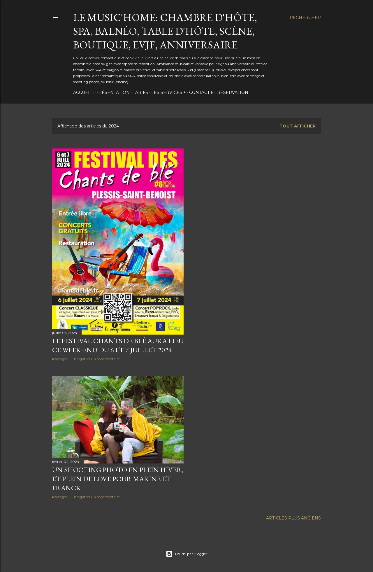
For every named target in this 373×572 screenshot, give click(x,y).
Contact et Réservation (218, 92)
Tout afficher (297, 126)
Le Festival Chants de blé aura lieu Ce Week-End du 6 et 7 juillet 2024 (118, 345)
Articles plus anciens (293, 518)
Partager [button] (59, 359)
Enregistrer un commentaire (96, 359)
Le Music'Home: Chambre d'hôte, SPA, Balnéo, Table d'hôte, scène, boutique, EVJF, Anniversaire (165, 31)
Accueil (82, 92)
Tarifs (140, 92)
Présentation (112, 92)
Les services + (168, 92)
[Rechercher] (305, 18)
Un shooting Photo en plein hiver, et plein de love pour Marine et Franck (117, 478)
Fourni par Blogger (186, 553)
